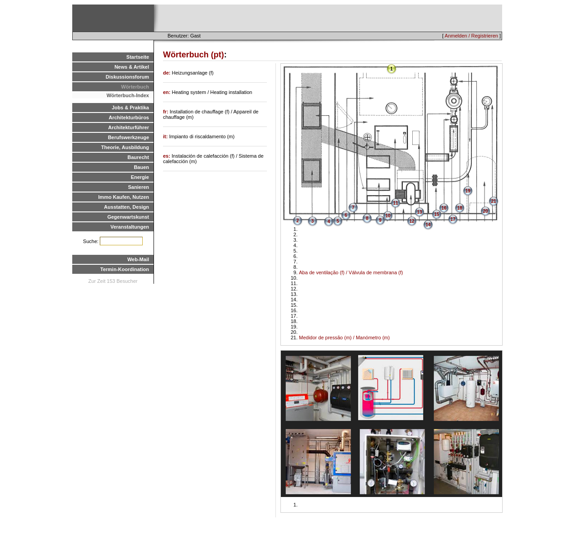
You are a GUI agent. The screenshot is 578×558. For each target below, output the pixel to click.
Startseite (137, 57)
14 (427, 224)
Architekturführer (128, 127)
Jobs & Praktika (130, 107)
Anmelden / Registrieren (471, 35)
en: (167, 92)
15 (436, 214)
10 (387, 215)
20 (485, 211)
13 (419, 212)
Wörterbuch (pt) (193, 54)
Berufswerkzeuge (128, 137)
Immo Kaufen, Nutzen (123, 197)
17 (452, 219)
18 (459, 208)
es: (167, 156)
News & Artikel (131, 67)
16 (443, 208)
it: (166, 136)
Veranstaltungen (129, 227)
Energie (140, 177)
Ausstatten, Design (126, 207)
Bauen (141, 167)
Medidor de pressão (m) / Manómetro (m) (344, 337)
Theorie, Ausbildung (125, 147)
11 (395, 203)
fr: (166, 111)
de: (167, 72)
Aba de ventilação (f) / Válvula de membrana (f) (351, 272)
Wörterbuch (135, 86)
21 (493, 201)
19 (467, 190)
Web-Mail (138, 259)
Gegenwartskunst (128, 217)
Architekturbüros (129, 117)
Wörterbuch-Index (128, 95)
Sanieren (138, 187)
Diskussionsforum (127, 77)
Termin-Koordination (124, 269)
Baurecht (138, 157)
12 (411, 221)
